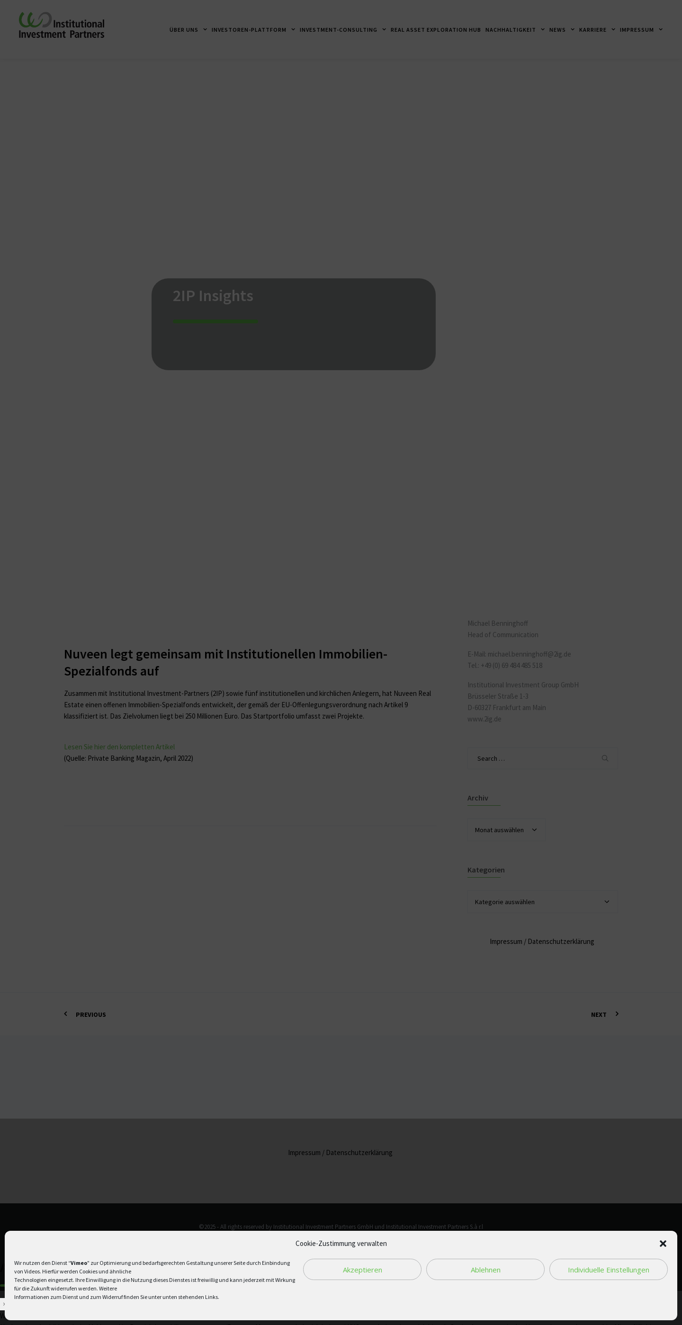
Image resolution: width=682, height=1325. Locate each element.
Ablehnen (486, 1269)
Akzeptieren (362, 1269)
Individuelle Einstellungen (608, 1269)
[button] (663, 1243)
